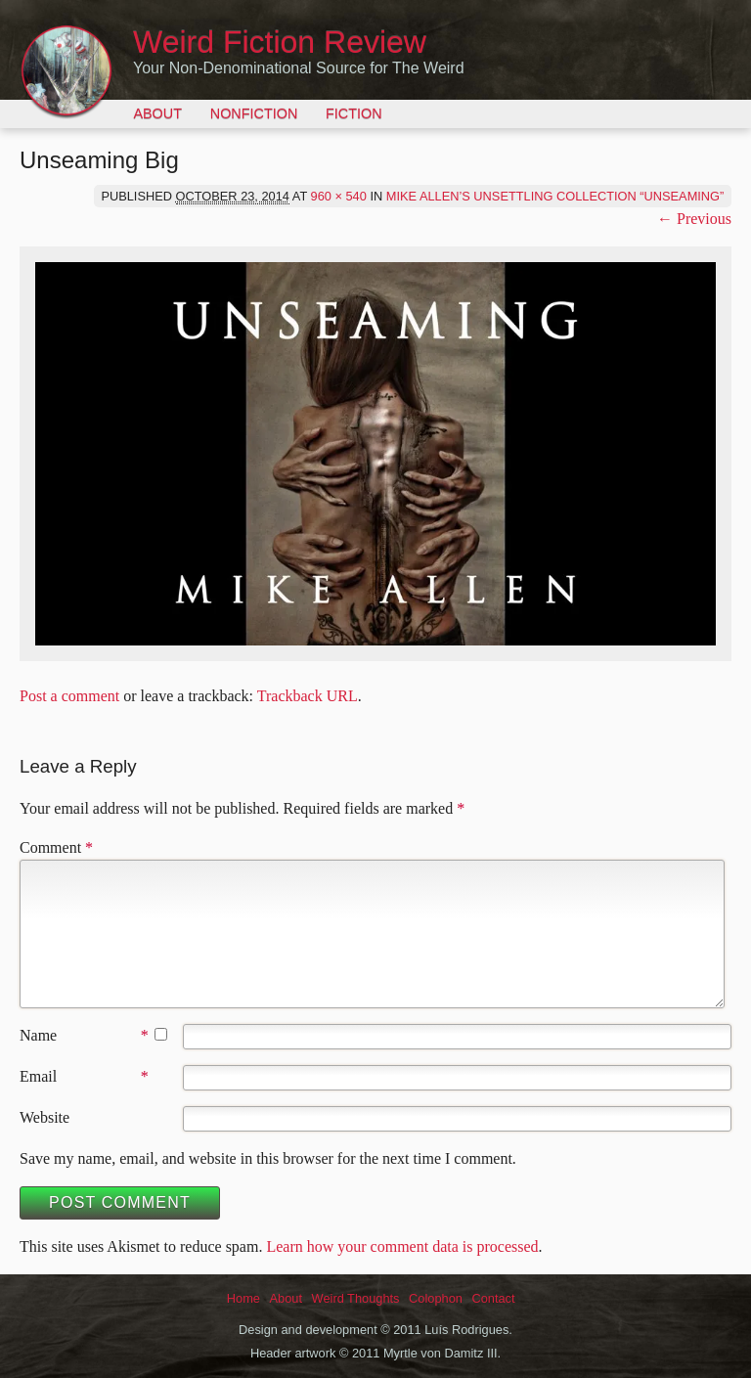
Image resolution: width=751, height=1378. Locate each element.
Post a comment (69, 696)
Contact (492, 1298)
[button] (375, 453)
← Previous (694, 218)
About (157, 113)
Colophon (436, 1298)
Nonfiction (254, 113)
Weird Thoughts (356, 1298)
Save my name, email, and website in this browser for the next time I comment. (268, 1158)
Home (243, 1298)
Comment (56, 847)
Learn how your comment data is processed (402, 1246)
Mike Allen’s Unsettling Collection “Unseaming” (555, 196)
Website (44, 1117)
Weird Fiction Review (279, 42)
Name (38, 1035)
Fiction (354, 113)
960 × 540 (339, 196)
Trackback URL (307, 696)
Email (38, 1076)
